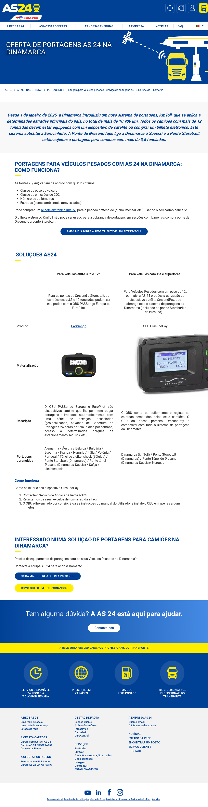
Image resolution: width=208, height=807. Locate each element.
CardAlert (80, 732)
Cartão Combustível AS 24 (36, 741)
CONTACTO (136, 751)
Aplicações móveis (86, 725)
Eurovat (79, 751)
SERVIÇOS (81, 744)
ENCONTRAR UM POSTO (144, 742)
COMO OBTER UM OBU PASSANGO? (44, 588)
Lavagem (80, 762)
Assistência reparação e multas (93, 755)
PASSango (78, 326)
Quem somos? (137, 721)
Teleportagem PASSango (35, 761)
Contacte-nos (104, 628)
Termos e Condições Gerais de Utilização (68, 799)
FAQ (180, 26)
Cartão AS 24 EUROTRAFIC (36, 745)
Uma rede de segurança (34, 725)
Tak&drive (80, 748)
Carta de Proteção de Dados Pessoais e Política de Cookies (120, 799)
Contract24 (81, 765)
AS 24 (8, 89)
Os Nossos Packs (31, 748)
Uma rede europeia (32, 721)
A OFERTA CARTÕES (34, 737)
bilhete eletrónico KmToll (58, 210)
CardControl (82, 735)
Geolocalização (84, 758)
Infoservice (81, 728)
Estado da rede (29, 728)
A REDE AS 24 (15, 26)
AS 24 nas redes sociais (143, 725)
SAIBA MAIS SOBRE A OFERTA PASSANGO (48, 576)
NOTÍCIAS (161, 26)
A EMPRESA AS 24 (140, 717)
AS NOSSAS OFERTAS (53, 26)
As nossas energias (98, 26)
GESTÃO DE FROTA (87, 717)
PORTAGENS (54, 89)
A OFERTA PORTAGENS (36, 757)
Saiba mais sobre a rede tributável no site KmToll (104, 231)
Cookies (156, 799)
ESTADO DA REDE (140, 738)
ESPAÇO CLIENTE (140, 746)
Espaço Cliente (83, 721)
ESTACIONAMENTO (86, 769)
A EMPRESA (136, 26)
